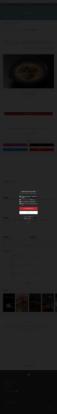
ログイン (28, 212)
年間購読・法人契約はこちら (29, 218)
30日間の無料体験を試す (29, 208)
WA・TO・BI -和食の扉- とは (29, 216)
